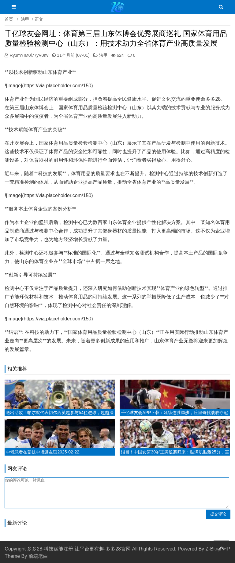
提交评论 (218, 514)
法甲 (25, 19)
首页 (9, 19)
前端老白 (38, 556)
